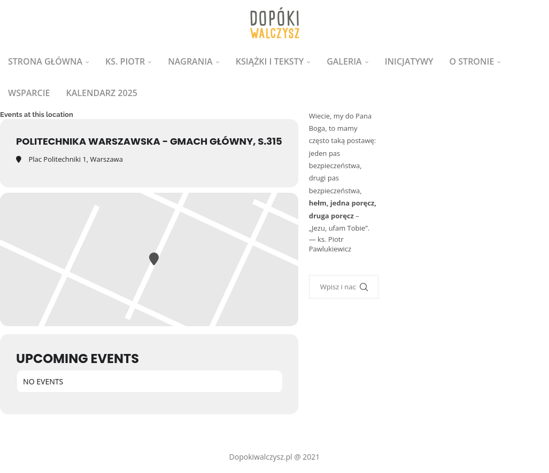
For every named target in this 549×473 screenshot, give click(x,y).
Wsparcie (29, 93)
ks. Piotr (125, 61)
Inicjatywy (409, 61)
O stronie (472, 61)
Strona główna (45, 61)
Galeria (344, 61)
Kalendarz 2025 (101, 93)
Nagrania (190, 61)
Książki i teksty (270, 61)
